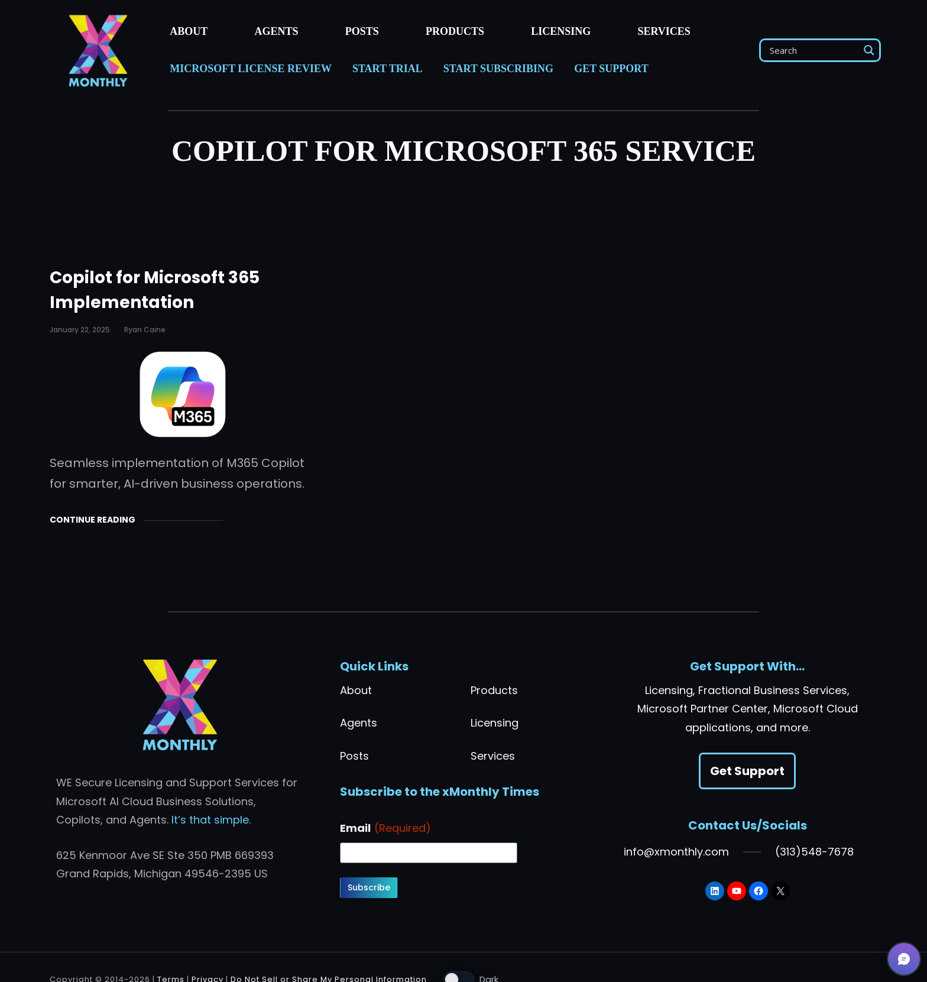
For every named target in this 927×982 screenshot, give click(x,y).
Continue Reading (92, 520)
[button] (904, 959)
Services (493, 755)
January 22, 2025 (80, 330)
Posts (354, 755)
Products (494, 690)
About (356, 690)
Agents (358, 722)
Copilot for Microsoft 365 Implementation (155, 290)
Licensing (494, 722)
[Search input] (813, 50)
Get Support (747, 771)
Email (385, 828)
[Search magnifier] (869, 50)
